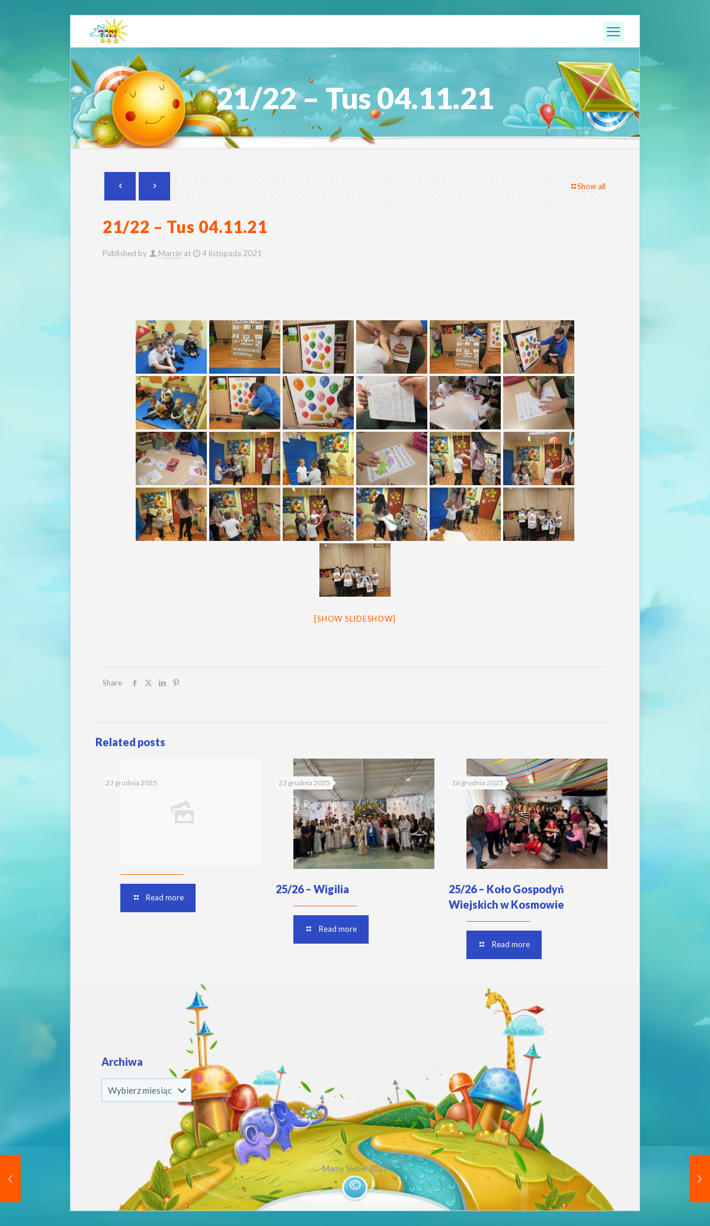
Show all (588, 186)
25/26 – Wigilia (312, 889)
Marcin (170, 253)
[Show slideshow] (354, 618)
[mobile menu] (613, 31)
